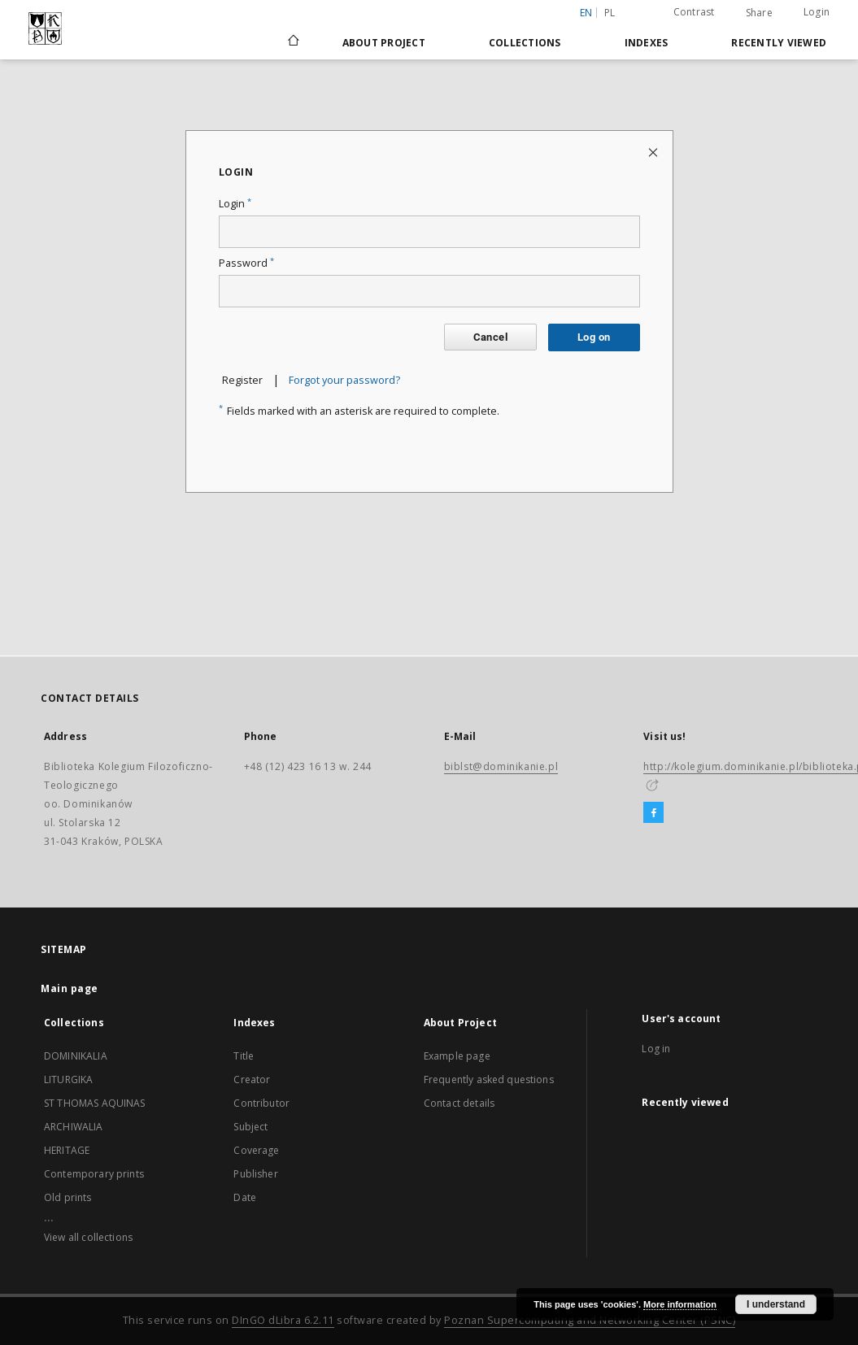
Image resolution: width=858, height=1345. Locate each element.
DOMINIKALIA (75, 1056)
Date (244, 1197)
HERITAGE (66, 1150)
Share (759, 13)
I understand (776, 1304)
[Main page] (292, 42)
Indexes (647, 43)
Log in (656, 1049)
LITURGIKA (68, 1079)
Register (242, 380)
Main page (69, 988)
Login (817, 12)
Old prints (68, 1197)
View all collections (88, 1237)
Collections (525, 43)
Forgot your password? (344, 380)
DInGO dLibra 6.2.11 (283, 1320)
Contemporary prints (94, 1174)
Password (246, 263)
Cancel (490, 337)
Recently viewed (778, 43)
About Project (383, 43)
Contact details (459, 1103)
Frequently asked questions (489, 1079)
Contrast (694, 12)
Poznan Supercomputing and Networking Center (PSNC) (589, 1320)
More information (679, 1304)
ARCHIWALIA (73, 1127)
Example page (457, 1056)
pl (610, 12)
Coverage (256, 1150)
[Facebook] (653, 813)
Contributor (261, 1103)
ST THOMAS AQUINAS (95, 1103)
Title (243, 1056)
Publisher (255, 1174)
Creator (251, 1079)
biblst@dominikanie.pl (501, 766)
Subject (250, 1127)
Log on (593, 337)
